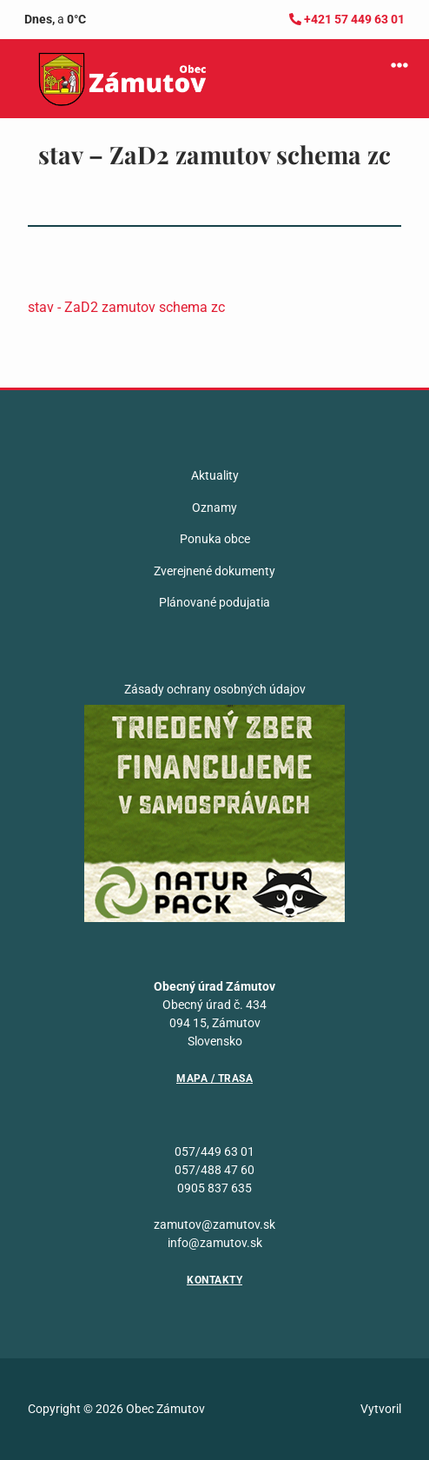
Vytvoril (380, 1409)
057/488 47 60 (214, 1170)
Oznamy (214, 507)
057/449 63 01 (214, 1151)
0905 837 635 (214, 1188)
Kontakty (214, 1280)
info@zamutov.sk (215, 1243)
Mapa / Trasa (214, 1078)
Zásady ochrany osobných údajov (215, 689)
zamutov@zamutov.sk (214, 1224)
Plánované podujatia (214, 602)
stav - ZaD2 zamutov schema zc (126, 307)
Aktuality (215, 475)
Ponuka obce (215, 539)
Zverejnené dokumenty (214, 571)
